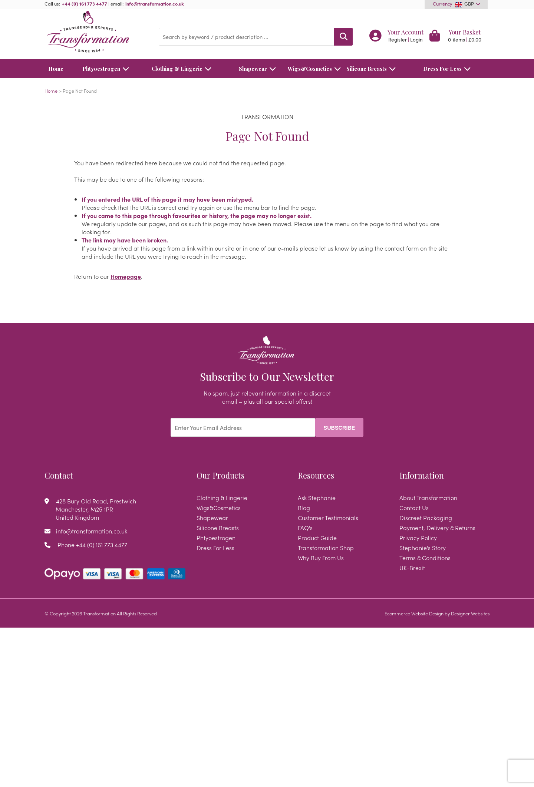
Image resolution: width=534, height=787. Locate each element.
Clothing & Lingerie (183, 68)
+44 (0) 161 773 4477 (84, 3)
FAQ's (305, 527)
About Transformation (428, 497)
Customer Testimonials (328, 517)
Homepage (126, 276)
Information (421, 475)
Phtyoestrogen (107, 68)
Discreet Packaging (425, 517)
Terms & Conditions (425, 557)
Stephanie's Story (422, 547)
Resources (316, 475)
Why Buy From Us (321, 557)
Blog (304, 507)
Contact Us (414, 507)
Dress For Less (449, 68)
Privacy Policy (418, 537)
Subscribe (339, 428)
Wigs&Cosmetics (310, 68)
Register (397, 39)
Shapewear (259, 68)
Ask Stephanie (317, 497)
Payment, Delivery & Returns (437, 527)
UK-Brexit (412, 567)
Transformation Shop (326, 547)
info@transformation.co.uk (154, 3)
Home (55, 68)
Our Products (220, 475)
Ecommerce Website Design (414, 613)
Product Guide (317, 537)
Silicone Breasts (373, 68)
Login (416, 39)
